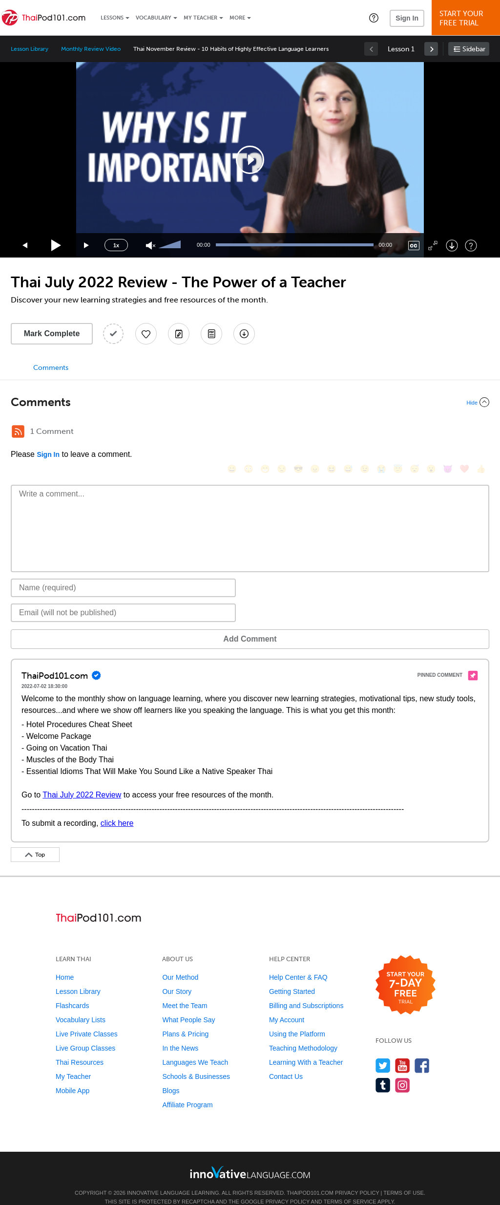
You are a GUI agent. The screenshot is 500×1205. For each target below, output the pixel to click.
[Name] (123, 573)
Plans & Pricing (185, 1019)
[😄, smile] (232, 433)
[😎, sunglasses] (298, 433)
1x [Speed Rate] (116, 245)
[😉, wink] (364, 433)
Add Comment (61, 624)
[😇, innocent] (398, 433)
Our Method (180, 963)
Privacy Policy (357, 1178)
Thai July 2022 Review (81, 780)
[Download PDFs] (211, 333)
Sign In (407, 18)
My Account (286, 1005)
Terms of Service (350, 1187)
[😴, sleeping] (414, 433)
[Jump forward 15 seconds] (87, 245)
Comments (50, 368)
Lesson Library (29, 48)
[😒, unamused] (281, 433)
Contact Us (286, 1062)
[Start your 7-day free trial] (405, 971)
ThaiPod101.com (310, 1178)
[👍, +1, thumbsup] (481, 433)
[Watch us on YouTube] (402, 1050)
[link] (431, 49)
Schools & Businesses (196, 1062)
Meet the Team (184, 991)
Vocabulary (153, 18)
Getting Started (292, 977)
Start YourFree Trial (467, 18)
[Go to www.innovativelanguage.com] (250, 1157)
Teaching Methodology (303, 1033)
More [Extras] (237, 18)
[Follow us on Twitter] (383, 1050)
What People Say (188, 1005)
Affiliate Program (187, 1090)
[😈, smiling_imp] (447, 433)
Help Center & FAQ (298, 963)
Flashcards (72, 991)
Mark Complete (52, 333)
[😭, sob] (381, 433)
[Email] (123, 598)
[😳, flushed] (248, 433)
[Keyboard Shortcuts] (471, 245)
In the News (180, 1033)
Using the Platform (297, 1019)
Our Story (176, 977)
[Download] (452, 245)
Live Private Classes (87, 1019)
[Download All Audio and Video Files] (244, 333)
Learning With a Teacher (306, 1048)
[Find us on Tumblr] (383, 1070)
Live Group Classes (85, 1033)
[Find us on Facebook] (422, 1050)
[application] (250, 160)
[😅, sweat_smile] (348, 433)
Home (65, 963)
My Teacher (200, 18)
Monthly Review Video (91, 48)
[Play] (56, 245)
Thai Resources (80, 1048)
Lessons (112, 18)
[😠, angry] (315, 433)
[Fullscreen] (433, 245)
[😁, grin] (265, 433)
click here (117, 808)
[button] (374, 17)
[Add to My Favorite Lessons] (146, 333)
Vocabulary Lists (80, 1005)
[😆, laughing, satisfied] (331, 433)
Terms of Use (403, 1178)
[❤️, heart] (464, 433)
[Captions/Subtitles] (414, 245)
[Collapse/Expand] (250, 402)
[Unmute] (151, 245)
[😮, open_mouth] (431, 433)
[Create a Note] (178, 333)
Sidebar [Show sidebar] (473, 49)
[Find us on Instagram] (402, 1070)
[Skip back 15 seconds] (25, 245)
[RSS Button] (18, 431)
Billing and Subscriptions (306, 991)
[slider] (171, 245)
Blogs (170, 1076)
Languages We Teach (195, 1048)
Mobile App (72, 1076)
